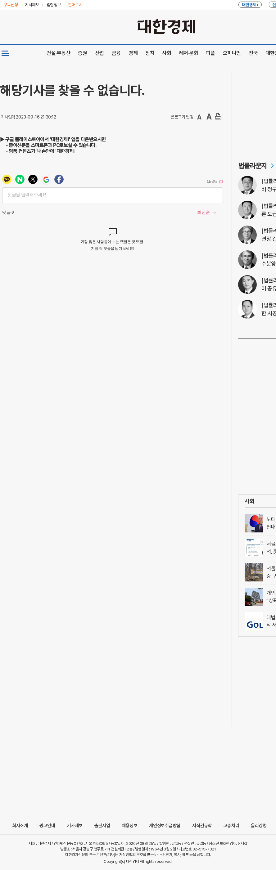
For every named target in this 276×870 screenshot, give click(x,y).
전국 (253, 53)
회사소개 (20, 825)
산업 (99, 53)
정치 (149, 53)
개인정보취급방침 (164, 825)
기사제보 (75, 825)
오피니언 (232, 53)
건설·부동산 (58, 53)
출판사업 (102, 825)
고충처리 (231, 825)
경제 (133, 53)
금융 (116, 53)
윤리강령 (258, 825)
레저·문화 (188, 53)
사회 (166, 53)
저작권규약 (202, 825)
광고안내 (47, 825)
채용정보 (129, 825)
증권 (82, 53)
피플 (210, 53)
